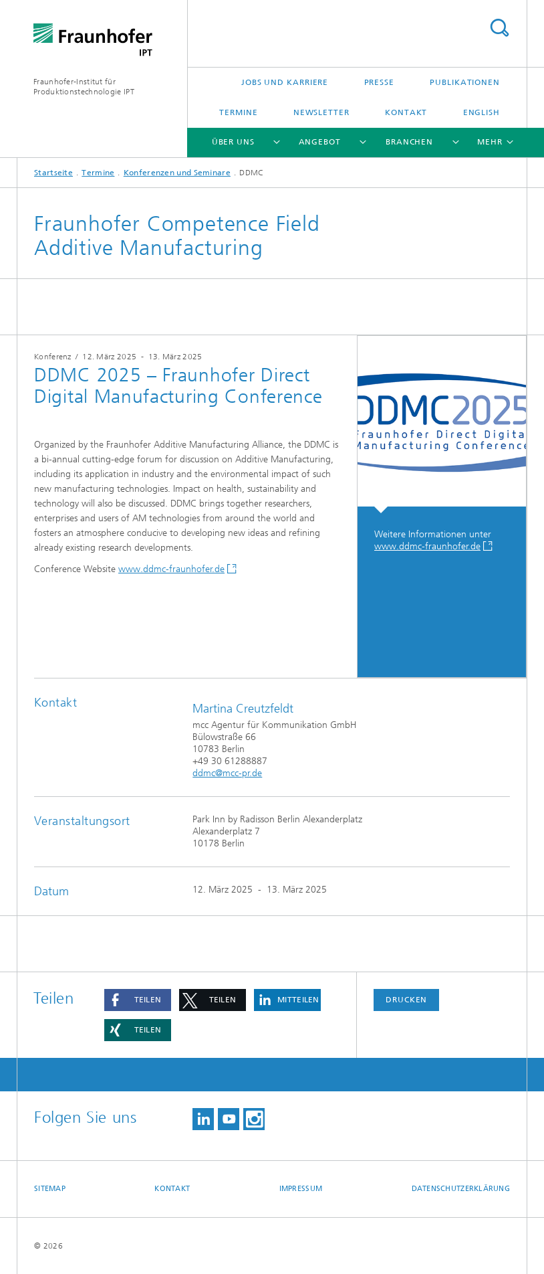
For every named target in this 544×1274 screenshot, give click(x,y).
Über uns (233, 142)
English (481, 112)
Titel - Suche (499, 28)
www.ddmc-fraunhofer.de (171, 569)
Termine (238, 112)
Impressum (300, 1188)
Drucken (406, 999)
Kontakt (406, 112)
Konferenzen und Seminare (177, 172)
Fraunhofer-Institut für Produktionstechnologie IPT (83, 86)
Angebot (320, 142)
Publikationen (465, 82)
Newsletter (321, 112)
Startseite (53, 172)
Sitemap (49, 1188)
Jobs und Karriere (284, 82)
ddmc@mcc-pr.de (227, 773)
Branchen (409, 142)
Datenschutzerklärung (461, 1188)
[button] (137, 1000)
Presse (379, 82)
